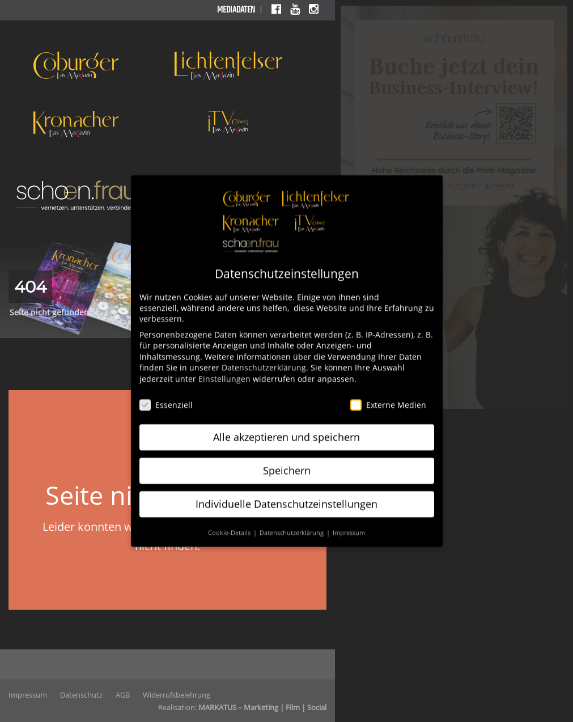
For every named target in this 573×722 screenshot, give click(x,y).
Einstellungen (224, 371)
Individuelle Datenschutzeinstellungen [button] (286, 496)
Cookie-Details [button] (230, 525)
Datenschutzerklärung (264, 359)
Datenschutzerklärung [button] (292, 525)
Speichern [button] (287, 463)
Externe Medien (388, 397)
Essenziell (166, 397)
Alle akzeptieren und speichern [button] (286, 429)
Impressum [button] (349, 525)
